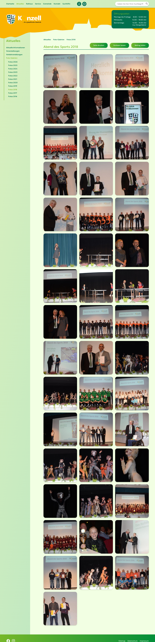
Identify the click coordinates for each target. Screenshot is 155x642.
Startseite (10, 4)
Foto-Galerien (11, 58)
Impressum (144, 638)
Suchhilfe (66, 4)
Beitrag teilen (140, 45)
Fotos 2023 (12, 72)
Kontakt (57, 4)
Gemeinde (47, 4)
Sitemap (121, 638)
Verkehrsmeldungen (14, 55)
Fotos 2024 (12, 69)
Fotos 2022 (12, 76)
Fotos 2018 (12, 90)
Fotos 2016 (12, 96)
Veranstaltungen (12, 51)
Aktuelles (20, 4)
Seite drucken (98, 45)
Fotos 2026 (12, 62)
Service (38, 4)
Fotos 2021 (12, 79)
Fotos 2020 (13, 83)
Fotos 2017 (12, 93)
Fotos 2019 (12, 86)
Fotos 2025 (12, 65)
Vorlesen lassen (119, 45)
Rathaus (29, 4)
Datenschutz (132, 638)
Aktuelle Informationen (15, 48)
